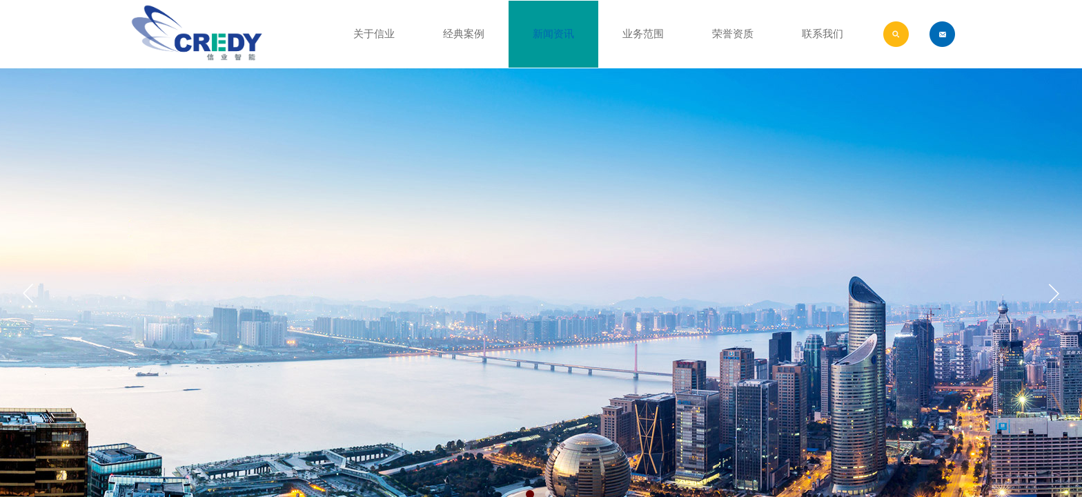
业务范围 (643, 33)
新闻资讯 (553, 33)
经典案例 (463, 33)
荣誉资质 (733, 33)
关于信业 (374, 33)
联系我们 (822, 33)
